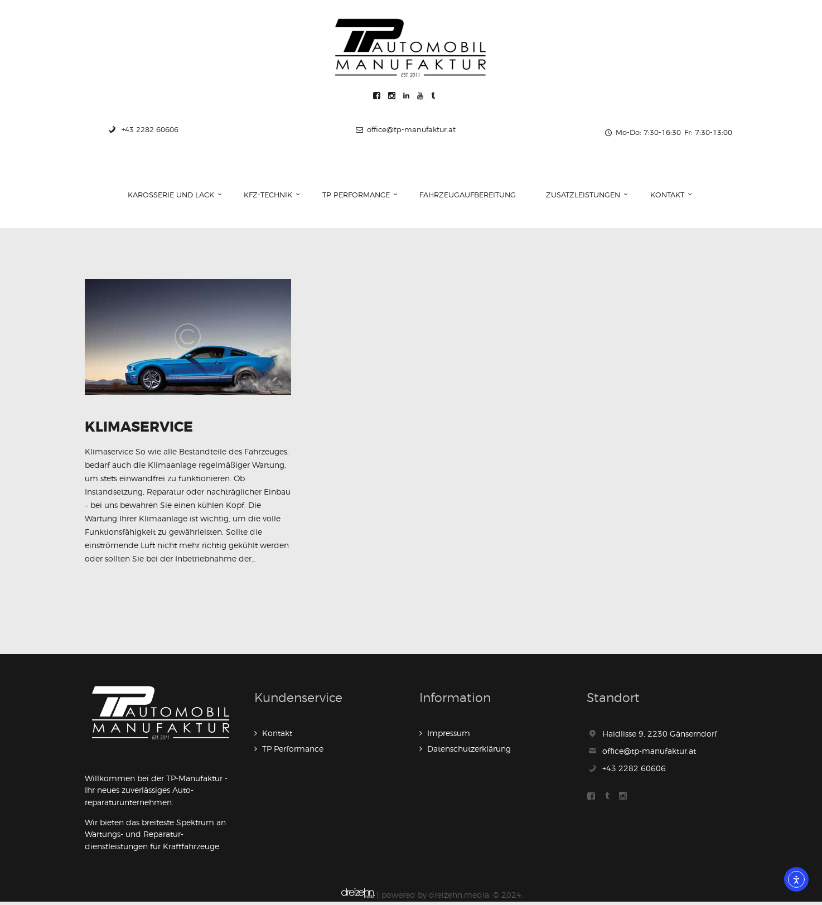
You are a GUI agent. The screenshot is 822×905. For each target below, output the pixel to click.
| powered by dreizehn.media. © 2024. (432, 898)
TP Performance (292, 752)
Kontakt (277, 737)
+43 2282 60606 (634, 771)
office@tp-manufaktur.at (649, 754)
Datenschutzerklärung (469, 752)
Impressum (448, 737)
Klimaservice (145, 429)
